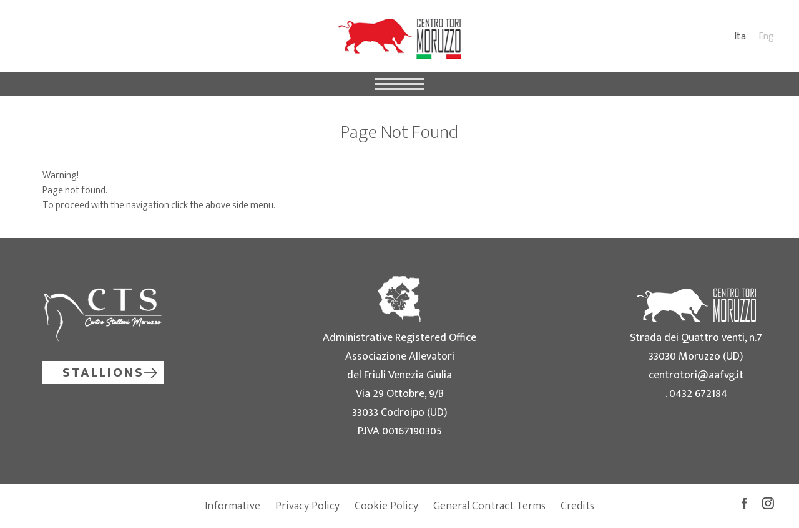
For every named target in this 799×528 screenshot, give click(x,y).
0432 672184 (698, 394)
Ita (740, 36)
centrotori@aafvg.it (696, 375)
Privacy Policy (307, 506)
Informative (232, 506)
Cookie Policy (386, 506)
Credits (577, 506)
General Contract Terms (489, 506)
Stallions (103, 372)
